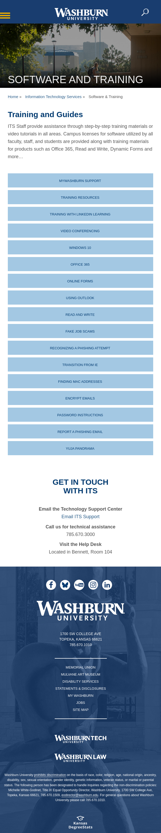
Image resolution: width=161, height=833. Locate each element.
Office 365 (80, 264)
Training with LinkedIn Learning (80, 214)
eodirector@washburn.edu (79, 795)
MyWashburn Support (80, 181)
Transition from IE (80, 365)
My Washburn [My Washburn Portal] (80, 696)
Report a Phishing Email (80, 432)
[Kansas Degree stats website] (80, 824)
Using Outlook (80, 298)
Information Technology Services (53, 96)
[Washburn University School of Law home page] (80, 758)
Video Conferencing (80, 231)
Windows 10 (80, 248)
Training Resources (80, 197)
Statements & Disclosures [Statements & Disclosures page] (80, 689)
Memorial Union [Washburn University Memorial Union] (80, 667)
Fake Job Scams (80, 331)
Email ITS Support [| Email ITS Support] (80, 516)
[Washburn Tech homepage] (80, 739)
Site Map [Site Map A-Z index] (81, 710)
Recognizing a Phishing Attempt (80, 348)
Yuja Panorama (80, 448)
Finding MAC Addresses (80, 382)
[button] (145, 12)
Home (13, 96)
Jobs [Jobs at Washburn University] (80, 703)
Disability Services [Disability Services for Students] (81, 681)
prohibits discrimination (50, 775)
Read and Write (80, 315)
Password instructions (80, 415)
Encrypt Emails (80, 398)
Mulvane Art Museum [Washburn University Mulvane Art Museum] (80, 674)
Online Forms (80, 281)
